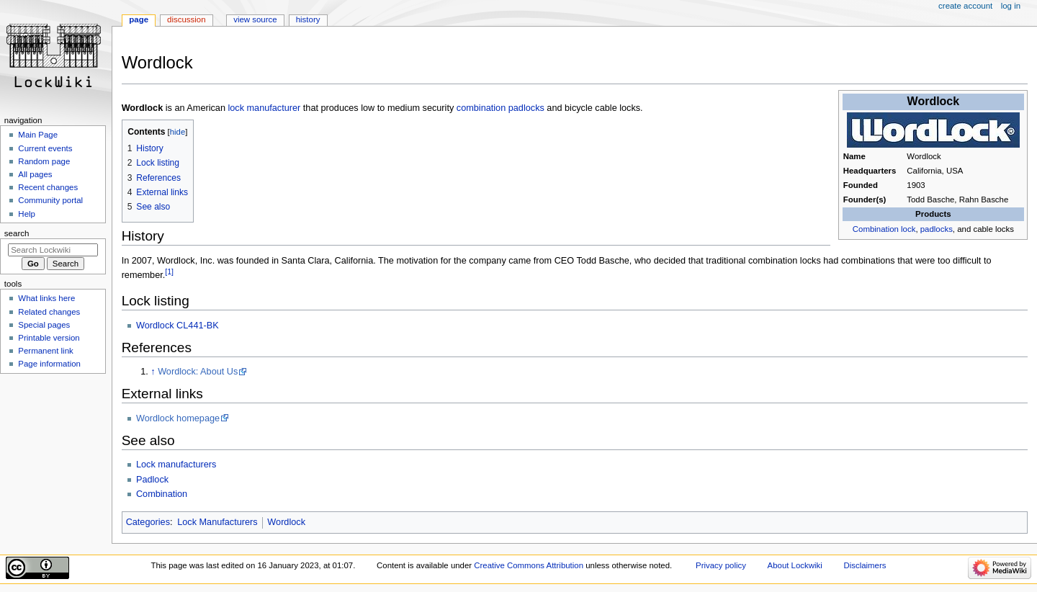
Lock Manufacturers (217, 522)
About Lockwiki (795, 565)
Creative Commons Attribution (528, 565)
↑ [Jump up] (153, 372)
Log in (1010, 5)
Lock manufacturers (176, 464)
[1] (169, 271)
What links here (46, 298)
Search (17, 233)
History (308, 19)
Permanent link (45, 350)
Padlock (152, 480)
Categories (148, 522)
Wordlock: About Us (198, 372)
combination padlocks (500, 108)
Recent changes (48, 187)
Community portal (50, 200)
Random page (44, 161)
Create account (965, 5)
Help (26, 214)
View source (255, 19)
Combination (161, 494)
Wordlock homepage (178, 418)
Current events (45, 148)
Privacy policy (721, 565)
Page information (49, 363)
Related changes (49, 312)
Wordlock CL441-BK (177, 325)
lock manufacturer (264, 108)
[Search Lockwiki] (53, 249)
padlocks (936, 229)
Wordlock (286, 522)
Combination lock (884, 229)
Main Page (38, 134)
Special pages (44, 324)
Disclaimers (864, 565)
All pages (35, 174)
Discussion (186, 19)
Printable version (48, 337)
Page (138, 19)
